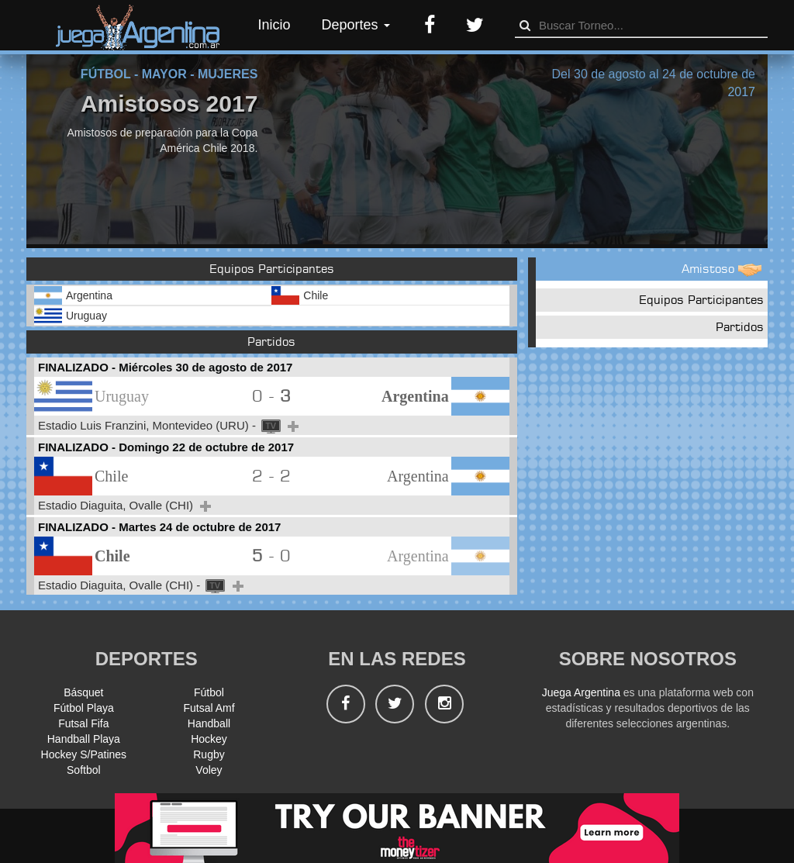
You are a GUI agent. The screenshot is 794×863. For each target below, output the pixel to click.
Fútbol (209, 692)
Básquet (83, 692)
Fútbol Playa (84, 708)
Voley (208, 770)
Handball (209, 723)
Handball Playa (83, 739)
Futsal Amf (208, 708)
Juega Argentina (581, 692)
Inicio (274, 25)
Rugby (208, 754)
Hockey (209, 739)
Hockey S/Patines (84, 754)
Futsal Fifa (83, 723)
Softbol (84, 770)
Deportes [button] (356, 25)
